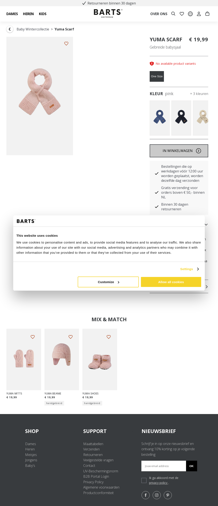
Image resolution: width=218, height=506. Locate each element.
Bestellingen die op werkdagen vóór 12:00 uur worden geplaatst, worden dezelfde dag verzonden (182, 173)
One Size (157, 76)
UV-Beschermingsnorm (100, 471)
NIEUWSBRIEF (159, 430)
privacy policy (158, 483)
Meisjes (31, 454)
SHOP (50, 430)
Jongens (31, 460)
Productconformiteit (98, 492)
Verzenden (91, 449)
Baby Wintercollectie (33, 29)
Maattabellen (93, 443)
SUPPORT (109, 430)
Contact (89, 465)
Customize (108, 282)
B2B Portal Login (96, 476)
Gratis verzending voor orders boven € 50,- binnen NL (183, 192)
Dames (30, 443)
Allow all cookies (171, 282)
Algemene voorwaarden (101, 487)
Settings (186, 269)
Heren (30, 449)
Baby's (30, 465)
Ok (191, 466)
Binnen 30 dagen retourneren (174, 206)
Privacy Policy (93, 482)
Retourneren (93, 454)
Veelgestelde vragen (98, 460)
